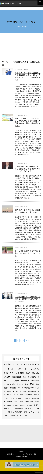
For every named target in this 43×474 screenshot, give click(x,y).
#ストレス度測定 (15, 412)
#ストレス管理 (29, 376)
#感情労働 (13, 388)
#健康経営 (16, 376)
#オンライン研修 (21, 391)
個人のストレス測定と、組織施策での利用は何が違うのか (27, 211)
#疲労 (30, 405)
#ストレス (9, 364)
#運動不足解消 (29, 402)
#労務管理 (9, 402)
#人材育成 (15, 405)
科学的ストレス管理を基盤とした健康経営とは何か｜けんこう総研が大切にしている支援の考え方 (27, 76)
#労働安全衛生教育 (26, 395)
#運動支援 (10, 391)
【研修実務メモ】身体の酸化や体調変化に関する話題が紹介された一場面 (27, 299)
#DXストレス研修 (19, 402)
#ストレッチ (22, 415)
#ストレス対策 (17, 372)
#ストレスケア (15, 368)
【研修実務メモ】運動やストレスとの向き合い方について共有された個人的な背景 (27, 169)
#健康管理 (25, 380)
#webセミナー (24, 405)
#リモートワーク (12, 395)
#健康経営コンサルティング (23, 398)
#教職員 (9, 405)
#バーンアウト (30, 412)
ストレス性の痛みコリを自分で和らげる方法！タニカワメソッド (27, 253)
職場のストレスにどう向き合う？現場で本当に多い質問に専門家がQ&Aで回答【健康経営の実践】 (27, 122)
